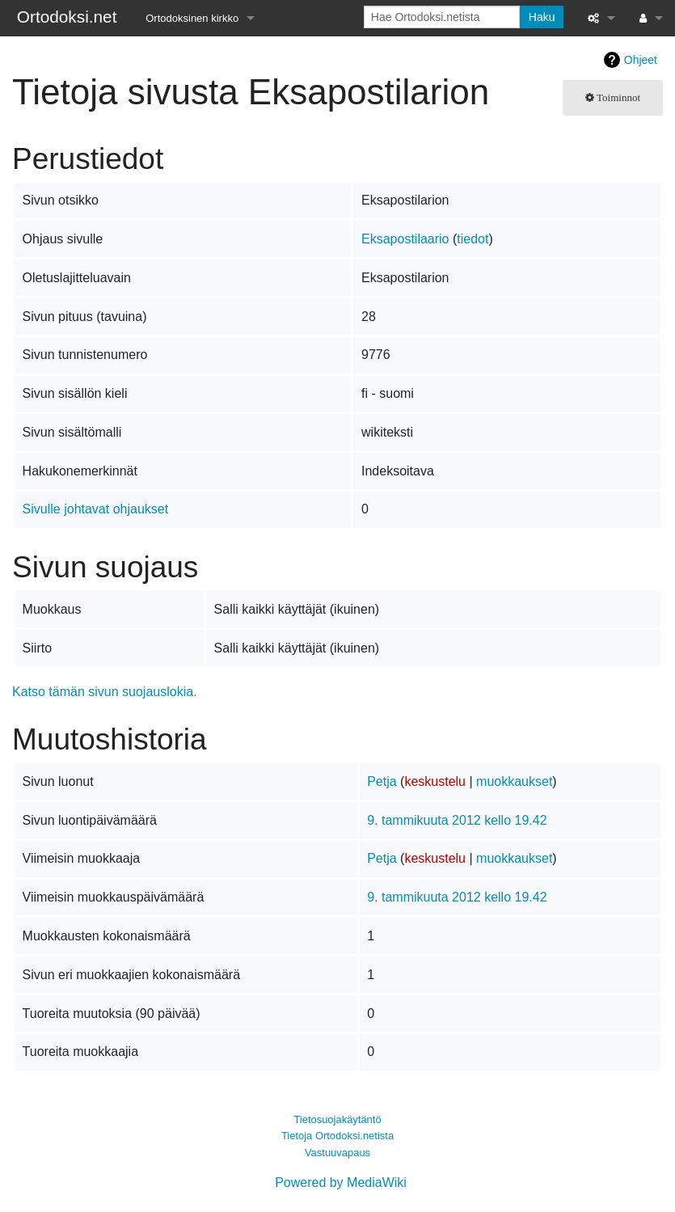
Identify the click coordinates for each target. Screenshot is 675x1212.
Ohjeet (640, 59)
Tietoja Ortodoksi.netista (337, 1136)
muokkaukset (514, 781)
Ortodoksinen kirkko (192, 18)
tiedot (472, 239)
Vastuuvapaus (337, 1153)
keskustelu (435, 781)
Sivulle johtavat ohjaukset (96, 509)
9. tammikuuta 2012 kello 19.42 (456, 820)
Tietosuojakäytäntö (337, 1119)
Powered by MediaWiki (341, 1182)
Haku (542, 17)
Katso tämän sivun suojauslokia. (104, 692)
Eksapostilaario (405, 239)
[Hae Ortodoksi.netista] (442, 17)
